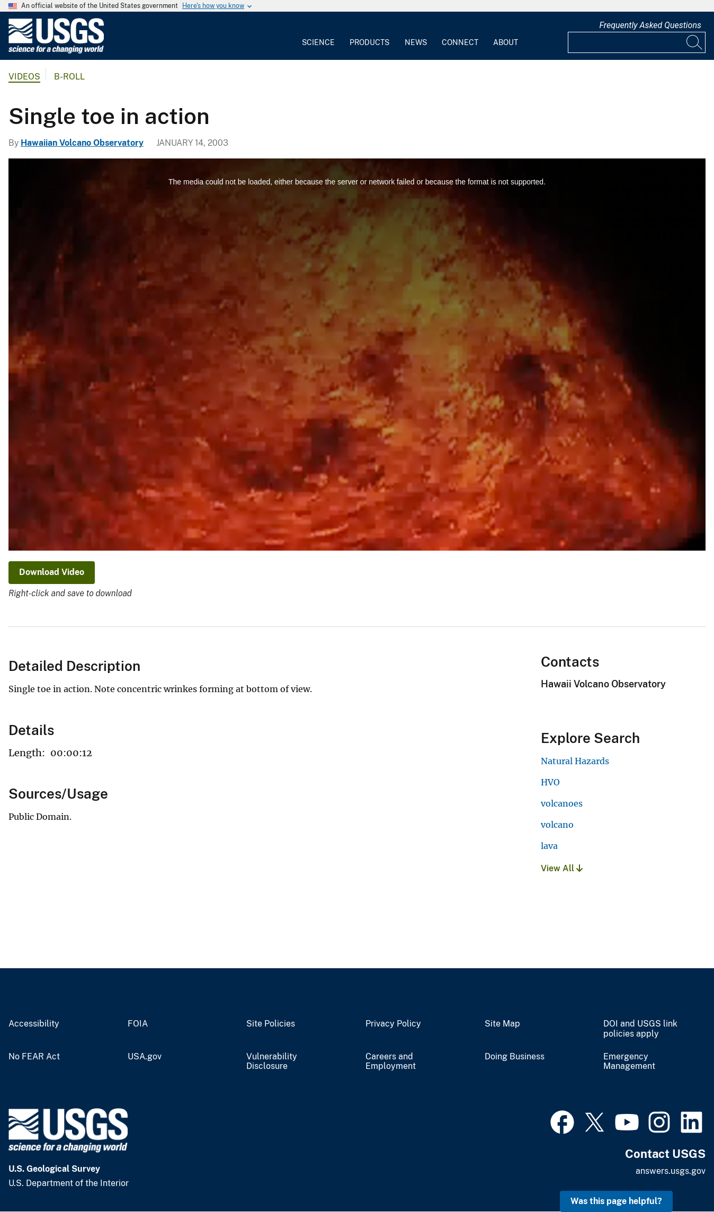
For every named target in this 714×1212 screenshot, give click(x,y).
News (416, 42)
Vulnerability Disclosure (271, 1062)
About (505, 42)
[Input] (637, 42)
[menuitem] (318, 36)
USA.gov (145, 1056)
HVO (550, 782)
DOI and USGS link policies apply (640, 1029)
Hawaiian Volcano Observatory (82, 143)
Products (369, 42)
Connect (460, 42)
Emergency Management (629, 1062)
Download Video (51, 572)
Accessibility (33, 1024)
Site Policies (270, 1024)
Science (318, 42)
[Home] (56, 51)
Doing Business (515, 1056)
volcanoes (562, 803)
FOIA (138, 1024)
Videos (24, 77)
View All (562, 868)
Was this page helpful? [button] (616, 1201)
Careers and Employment (390, 1062)
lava (549, 846)
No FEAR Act (34, 1056)
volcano (557, 824)
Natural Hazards (575, 761)
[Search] (695, 42)
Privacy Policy (393, 1024)
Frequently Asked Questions (650, 25)
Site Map (502, 1024)
